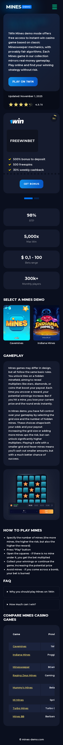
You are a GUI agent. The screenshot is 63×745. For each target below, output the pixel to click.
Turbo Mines (20, 708)
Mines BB (18, 716)
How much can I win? (22, 604)
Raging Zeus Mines (24, 675)
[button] (28, 198)
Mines (19, 7)
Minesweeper (21, 667)
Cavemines (19, 646)
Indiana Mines (21, 654)
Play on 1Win (23, 81)
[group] (16, 325)
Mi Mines (18, 699)
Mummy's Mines (23, 687)
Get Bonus (31, 183)
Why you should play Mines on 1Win (31, 591)
